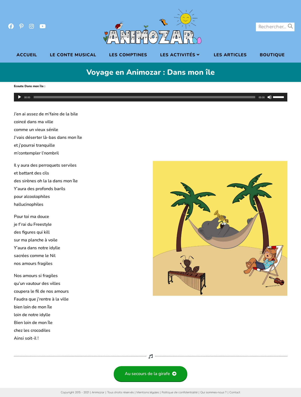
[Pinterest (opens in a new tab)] (21, 26)
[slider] (144, 97)
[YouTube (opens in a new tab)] (42, 26)
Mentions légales (148, 392)
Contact (234, 392)
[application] (150, 97)
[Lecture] (19, 97)
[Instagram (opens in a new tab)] (31, 26)
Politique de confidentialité (179, 392)
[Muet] (269, 97)
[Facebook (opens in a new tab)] (11, 26)
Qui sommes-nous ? (213, 392)
